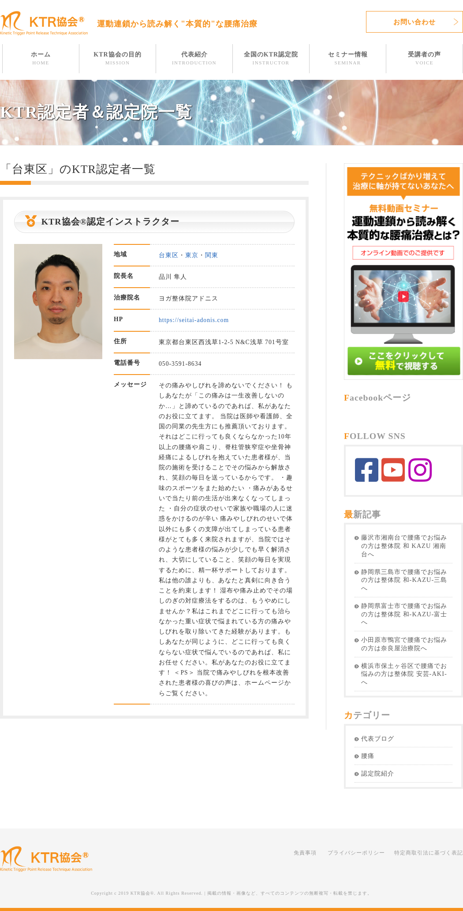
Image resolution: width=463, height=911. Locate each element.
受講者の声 (424, 58)
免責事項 (305, 853)
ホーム (41, 58)
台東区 (169, 255)
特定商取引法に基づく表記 (428, 853)
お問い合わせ (414, 22)
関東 (211, 255)
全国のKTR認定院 (271, 58)
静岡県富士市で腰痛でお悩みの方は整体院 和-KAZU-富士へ (404, 614)
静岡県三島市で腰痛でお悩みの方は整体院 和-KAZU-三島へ (404, 580)
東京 (191, 255)
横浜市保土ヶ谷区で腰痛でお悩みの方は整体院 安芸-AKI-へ (404, 674)
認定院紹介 (377, 773)
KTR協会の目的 (117, 58)
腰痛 (367, 755)
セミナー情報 (348, 58)
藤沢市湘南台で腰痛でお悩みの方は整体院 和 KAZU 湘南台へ (404, 546)
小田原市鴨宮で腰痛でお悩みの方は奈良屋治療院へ (404, 644)
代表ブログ (377, 738)
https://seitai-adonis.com (194, 320)
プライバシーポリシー (356, 853)
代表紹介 (194, 58)
